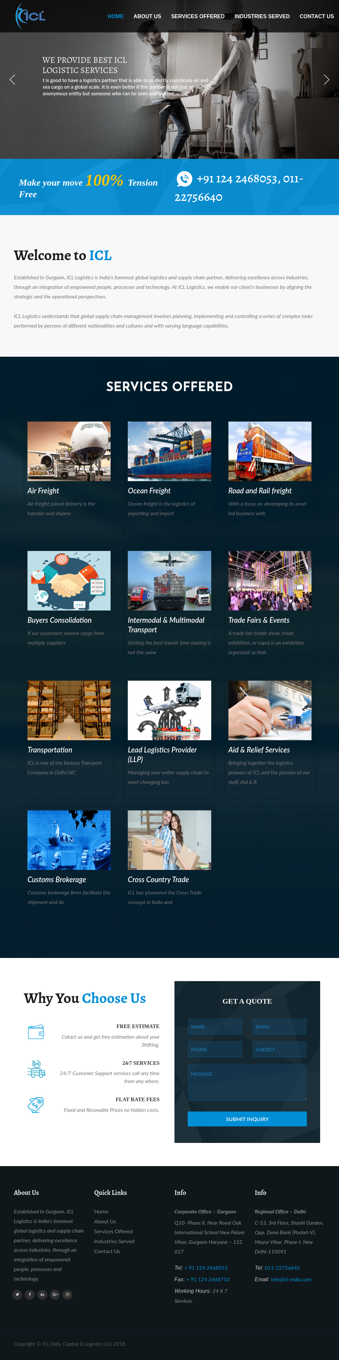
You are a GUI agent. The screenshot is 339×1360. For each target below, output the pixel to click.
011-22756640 (282, 1267)
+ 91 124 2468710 (208, 1279)
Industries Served (262, 16)
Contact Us (317, 16)
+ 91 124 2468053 (206, 1267)
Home (115, 16)
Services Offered (198, 16)
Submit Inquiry (247, 1119)
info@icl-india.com (291, 1279)
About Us (147, 16)
